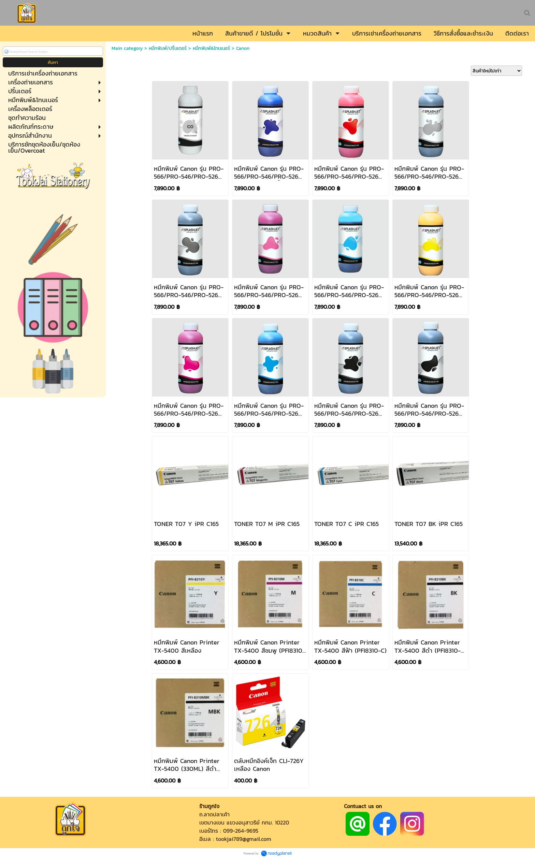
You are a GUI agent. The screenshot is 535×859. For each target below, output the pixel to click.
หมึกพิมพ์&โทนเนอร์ (211, 48)
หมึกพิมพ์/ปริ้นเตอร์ (168, 48)
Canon (242, 48)
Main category (127, 48)
